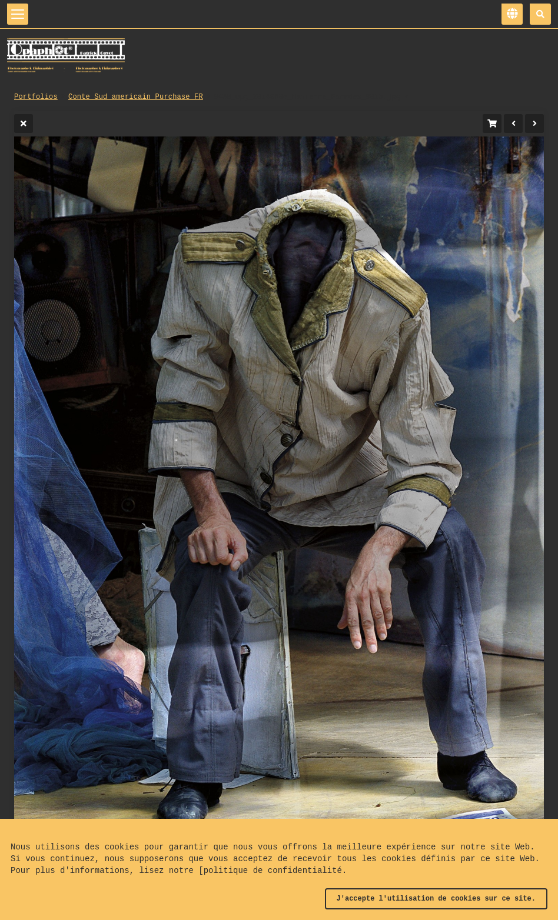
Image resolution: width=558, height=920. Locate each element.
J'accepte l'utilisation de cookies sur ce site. (436, 899)
